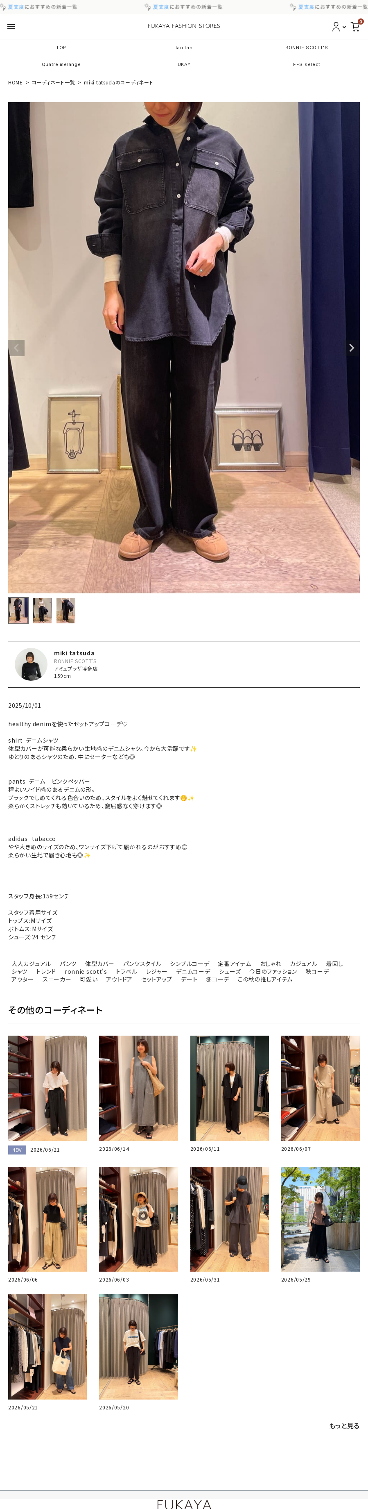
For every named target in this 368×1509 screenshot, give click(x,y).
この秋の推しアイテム (265, 979)
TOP (61, 47)
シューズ (230, 971)
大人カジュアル (31, 963)
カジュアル (304, 963)
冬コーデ (217, 979)
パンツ (68, 963)
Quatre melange (61, 64)
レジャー (157, 971)
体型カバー (100, 963)
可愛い (88, 979)
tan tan (184, 47)
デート (189, 979)
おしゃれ (271, 963)
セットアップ (156, 979)
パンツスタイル (142, 963)
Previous (16, 348)
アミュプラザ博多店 (75, 668)
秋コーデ (317, 971)
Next (351, 348)
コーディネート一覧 (53, 82)
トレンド (46, 971)
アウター (22, 979)
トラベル (127, 971)
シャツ (19, 971)
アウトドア (119, 979)
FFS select (307, 64)
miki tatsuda (74, 653)
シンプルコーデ (189, 963)
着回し (334, 963)
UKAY (184, 64)
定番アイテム (234, 963)
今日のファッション (273, 971)
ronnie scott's (86, 971)
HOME (15, 82)
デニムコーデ (193, 971)
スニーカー (57, 979)
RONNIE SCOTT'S (306, 47)
